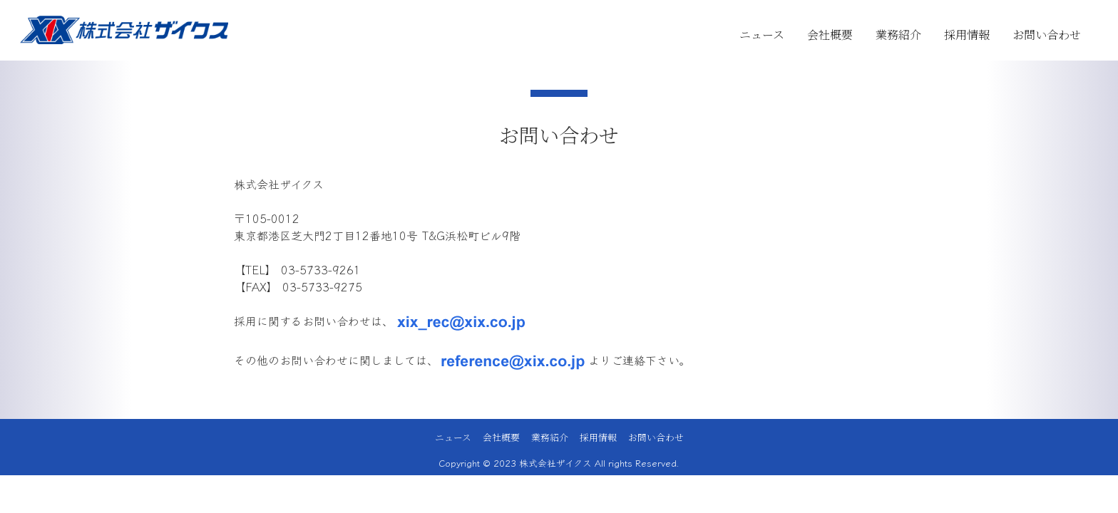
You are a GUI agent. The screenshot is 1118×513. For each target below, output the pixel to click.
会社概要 (830, 34)
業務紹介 (898, 34)
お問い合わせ (1046, 34)
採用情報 (967, 34)
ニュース (761, 34)
